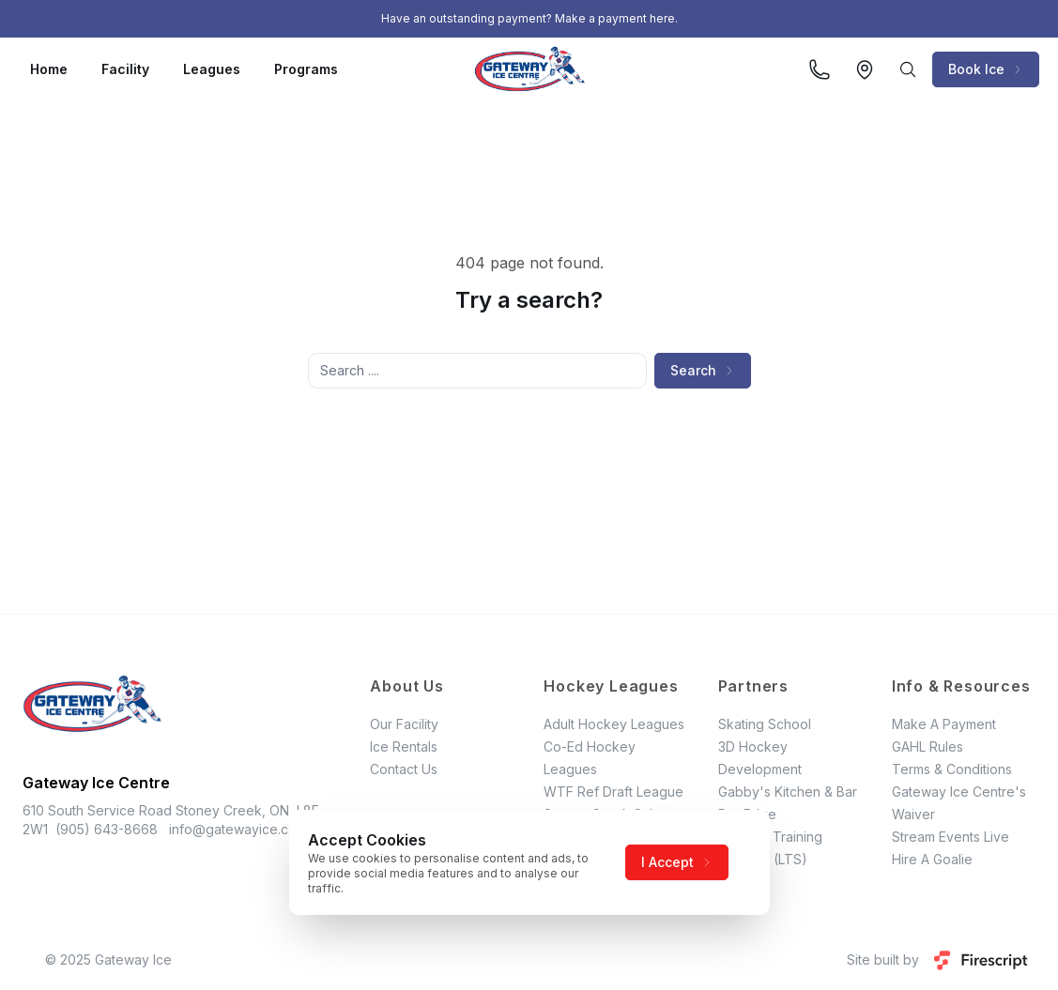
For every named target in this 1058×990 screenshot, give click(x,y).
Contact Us (403, 769)
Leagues (211, 69)
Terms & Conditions (952, 769)
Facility (125, 69)
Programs (306, 69)
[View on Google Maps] (864, 69)
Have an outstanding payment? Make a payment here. (529, 18)
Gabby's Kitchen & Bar (787, 792)
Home (49, 69)
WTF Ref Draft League (613, 792)
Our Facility (404, 724)
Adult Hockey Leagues (614, 724)
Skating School (764, 724)
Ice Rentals (403, 746)
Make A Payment (944, 724)
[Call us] (819, 69)
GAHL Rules (927, 746)
